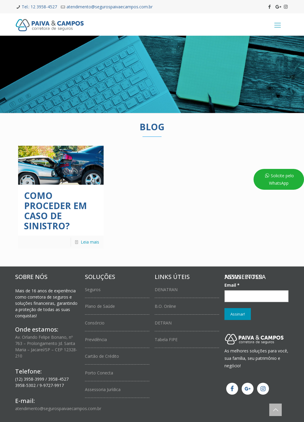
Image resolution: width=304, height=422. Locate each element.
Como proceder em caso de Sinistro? (55, 210)
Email (232, 285)
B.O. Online (165, 306)
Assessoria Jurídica (103, 389)
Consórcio (94, 323)
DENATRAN (166, 289)
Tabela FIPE (166, 339)
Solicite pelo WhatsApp (281, 179)
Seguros (93, 289)
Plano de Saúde (100, 306)
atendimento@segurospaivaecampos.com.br (109, 7)
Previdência (96, 339)
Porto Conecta (99, 373)
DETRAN (163, 323)
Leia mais (90, 242)
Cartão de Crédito (102, 356)
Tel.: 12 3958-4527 (39, 7)
